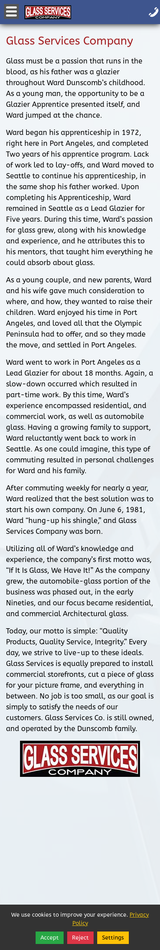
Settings (113, 937)
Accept (49, 937)
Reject (80, 937)
